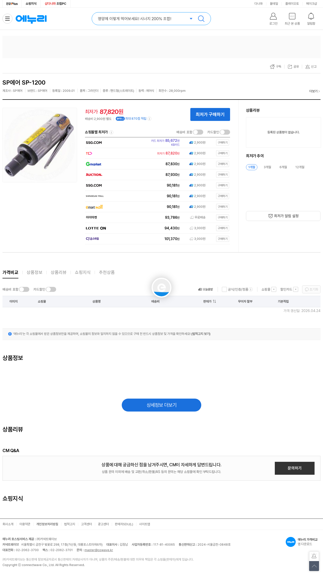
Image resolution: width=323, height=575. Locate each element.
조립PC (55, 3)
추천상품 (107, 272)
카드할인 (213, 132)
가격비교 (10, 272)
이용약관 (24, 524)
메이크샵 (311, 3)
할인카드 (286, 289)
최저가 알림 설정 (286, 216)
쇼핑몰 (265, 289)
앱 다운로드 (303, 542)
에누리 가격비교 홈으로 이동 (31, 19)
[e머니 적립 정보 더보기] (149, 118)
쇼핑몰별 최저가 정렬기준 (111, 132)
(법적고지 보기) (200, 334)
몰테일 (274, 3)
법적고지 (69, 524)
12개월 (299, 167)
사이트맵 (144, 524)
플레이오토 (292, 3)
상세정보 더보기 (162, 405)
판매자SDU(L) (124, 524)
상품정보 (34, 272)
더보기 (313, 91)
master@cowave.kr (98, 550)
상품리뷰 (59, 272)
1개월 (251, 167)
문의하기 (295, 468)
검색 (201, 18)
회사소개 (7, 524)
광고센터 (103, 524)
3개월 (267, 167)
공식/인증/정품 (238, 289)
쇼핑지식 (31, 3)
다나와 (258, 3)
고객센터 (86, 524)
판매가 (207, 301)
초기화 (313, 289)
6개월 (283, 167)
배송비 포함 (184, 132)
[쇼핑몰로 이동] (156, 142)
